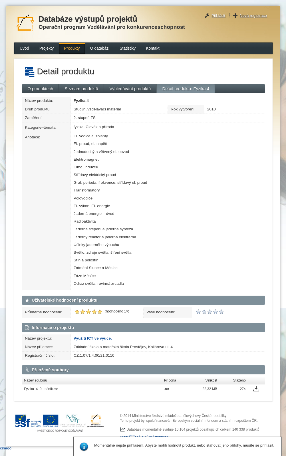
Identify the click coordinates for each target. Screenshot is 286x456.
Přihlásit (218, 15)
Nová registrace (253, 15)
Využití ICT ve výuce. (93, 338)
